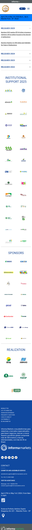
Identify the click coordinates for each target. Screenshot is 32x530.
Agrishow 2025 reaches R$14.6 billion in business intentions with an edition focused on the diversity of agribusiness (16, 35)
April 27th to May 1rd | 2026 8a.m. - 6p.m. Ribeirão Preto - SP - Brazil (14, 18)
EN (23, 9)
